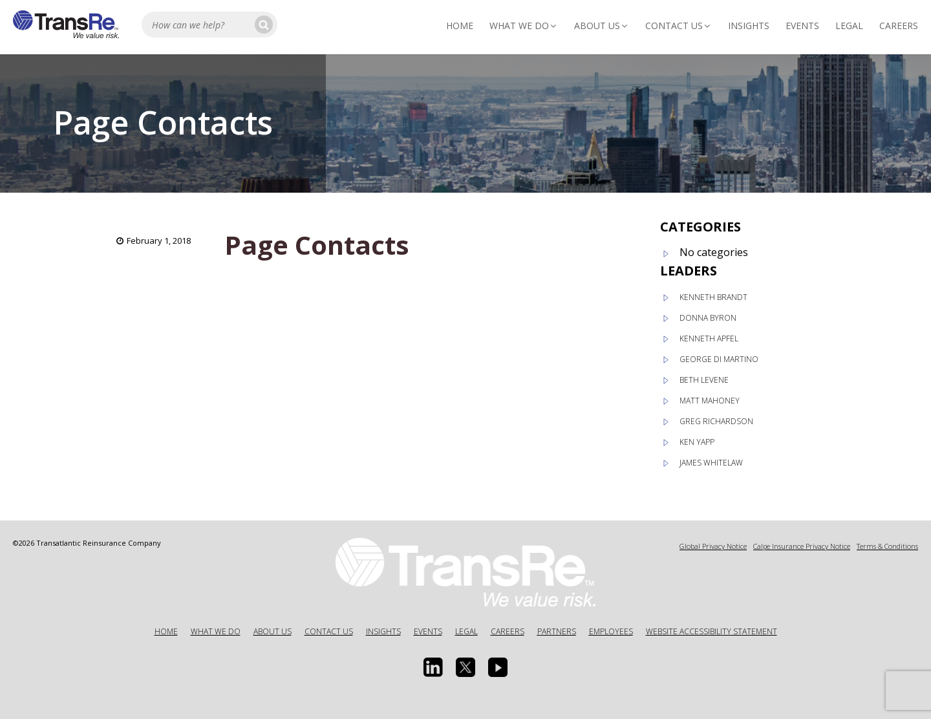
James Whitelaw (711, 462)
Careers (898, 25)
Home (459, 25)
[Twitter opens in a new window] (465, 667)
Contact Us (678, 25)
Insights (748, 25)
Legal (849, 25)
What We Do (523, 25)
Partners (556, 631)
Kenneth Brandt (713, 297)
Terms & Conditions (887, 546)
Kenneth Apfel (709, 338)
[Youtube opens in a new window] (498, 667)
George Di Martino (719, 359)
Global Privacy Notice (713, 546)
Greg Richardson (716, 421)
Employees (611, 631)
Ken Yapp (697, 441)
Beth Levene (704, 379)
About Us (601, 25)
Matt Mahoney (710, 400)
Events (802, 25)
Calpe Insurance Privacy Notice (801, 546)
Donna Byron (708, 317)
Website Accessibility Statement (711, 631)
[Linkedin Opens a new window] (433, 667)
